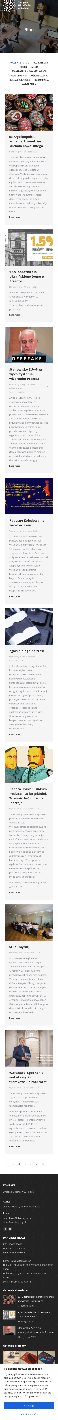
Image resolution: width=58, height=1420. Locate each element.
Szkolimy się (19, 947)
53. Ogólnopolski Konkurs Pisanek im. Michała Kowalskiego (26, 141)
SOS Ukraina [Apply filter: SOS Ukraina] (41, 80)
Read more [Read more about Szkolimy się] (16, 1018)
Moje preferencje (29, 1413)
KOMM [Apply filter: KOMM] (23, 67)
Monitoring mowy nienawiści (22, 384)
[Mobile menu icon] (53, 6)
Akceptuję (29, 1405)
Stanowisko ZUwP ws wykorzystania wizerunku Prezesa (26, 374)
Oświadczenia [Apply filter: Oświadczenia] (39, 75)
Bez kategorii (15, 151)
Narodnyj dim (15, 286)
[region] (29, 1392)
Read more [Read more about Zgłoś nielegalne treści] (16, 734)
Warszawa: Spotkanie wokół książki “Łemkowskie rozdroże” (28, 1077)
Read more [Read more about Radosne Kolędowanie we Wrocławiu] (16, 596)
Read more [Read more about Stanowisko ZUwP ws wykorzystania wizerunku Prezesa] (16, 466)
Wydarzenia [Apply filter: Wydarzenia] (29, 84)
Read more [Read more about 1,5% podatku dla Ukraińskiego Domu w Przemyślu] (16, 315)
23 (43, 1164)
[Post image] (9, 1299)
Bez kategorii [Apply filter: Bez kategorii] (41, 63)
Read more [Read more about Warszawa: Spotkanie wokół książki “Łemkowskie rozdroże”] (16, 1146)
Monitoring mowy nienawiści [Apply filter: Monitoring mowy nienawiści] (29, 71)
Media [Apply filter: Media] (34, 67)
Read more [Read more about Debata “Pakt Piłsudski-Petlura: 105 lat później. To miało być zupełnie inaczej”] (16, 892)
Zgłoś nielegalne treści (27, 651)
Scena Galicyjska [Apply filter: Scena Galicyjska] (19, 80)
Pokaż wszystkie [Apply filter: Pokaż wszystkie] (19, 63)
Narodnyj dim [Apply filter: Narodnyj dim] (19, 75)
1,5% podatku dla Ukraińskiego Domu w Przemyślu (27, 276)
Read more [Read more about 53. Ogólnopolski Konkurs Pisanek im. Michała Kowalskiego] (16, 217)
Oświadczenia (15, 388)
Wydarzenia (15, 530)
